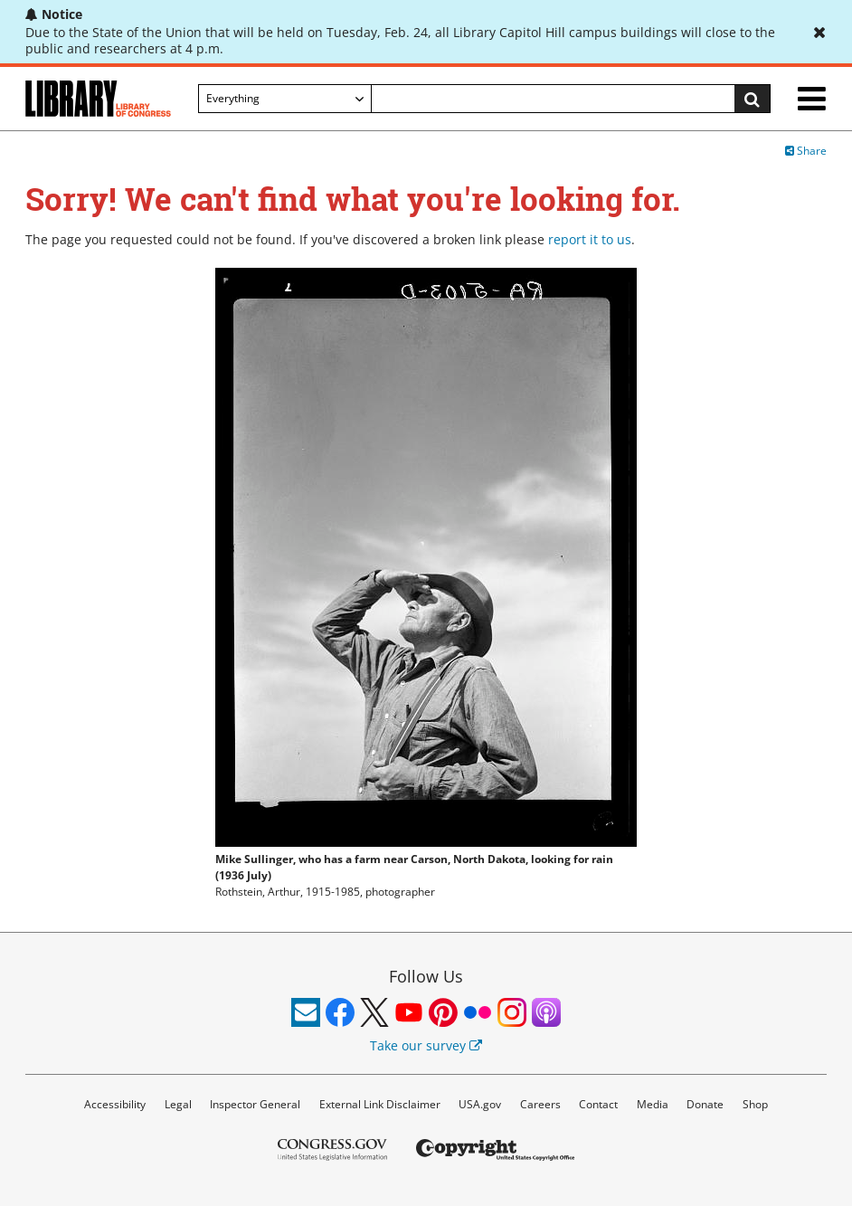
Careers (540, 1104)
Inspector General (255, 1104)
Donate (705, 1104)
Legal (178, 1104)
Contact (598, 1104)
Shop (755, 1104)
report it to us (589, 239)
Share (806, 150)
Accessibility (115, 1104)
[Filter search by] (285, 98)
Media (652, 1104)
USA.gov (480, 1104)
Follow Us (426, 976)
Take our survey (426, 1045)
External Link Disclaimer (379, 1104)
